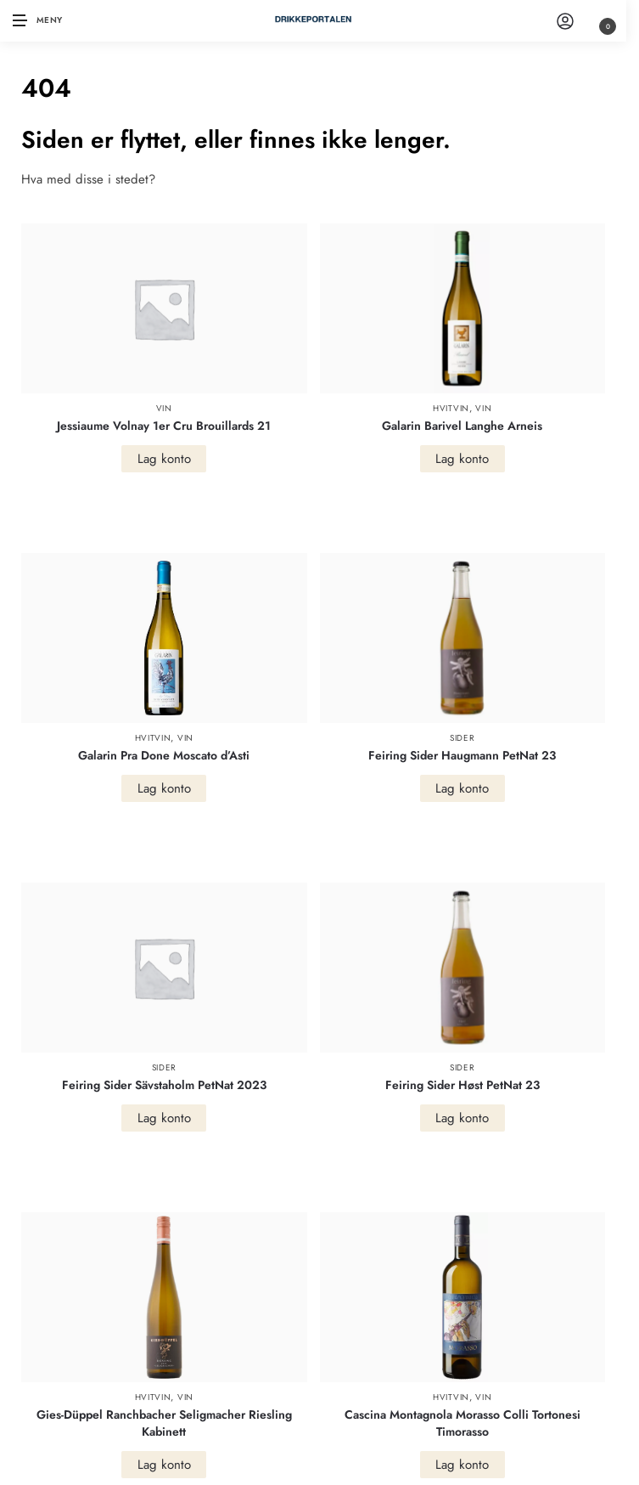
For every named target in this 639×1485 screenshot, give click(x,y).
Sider (462, 737)
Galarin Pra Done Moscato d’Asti (163, 755)
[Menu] (38, 21)
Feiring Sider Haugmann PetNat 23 (462, 755)
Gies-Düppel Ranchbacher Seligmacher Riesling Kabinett (164, 1423)
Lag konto (164, 458)
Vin (164, 408)
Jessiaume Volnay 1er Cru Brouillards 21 (164, 425)
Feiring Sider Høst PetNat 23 (462, 1084)
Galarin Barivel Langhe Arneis (462, 425)
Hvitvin (451, 408)
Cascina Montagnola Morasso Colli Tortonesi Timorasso (462, 1423)
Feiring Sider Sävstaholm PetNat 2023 (164, 1084)
